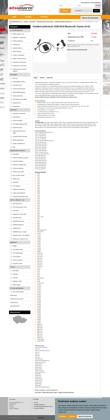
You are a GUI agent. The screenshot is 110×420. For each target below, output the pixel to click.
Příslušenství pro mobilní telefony (19, 70)
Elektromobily (16, 284)
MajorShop (41, 417)
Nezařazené (13, 295)
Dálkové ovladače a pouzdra (20, 157)
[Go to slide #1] (45, 66)
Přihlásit (98, 5)
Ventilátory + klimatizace (19, 62)
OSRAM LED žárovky (18, 221)
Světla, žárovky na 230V (16, 299)
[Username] (67, 5)
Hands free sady (17, 127)
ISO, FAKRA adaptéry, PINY (20, 124)
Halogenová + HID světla (19, 214)
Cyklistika (15, 274)
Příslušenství (16, 106)
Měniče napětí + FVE (18, 34)
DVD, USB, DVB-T (17, 85)
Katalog (26, 21)
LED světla (16, 210)
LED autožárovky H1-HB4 (20, 207)
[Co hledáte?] (83, 10)
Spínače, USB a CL (18, 48)
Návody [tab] (42, 77)
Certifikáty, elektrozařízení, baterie (43, 406)
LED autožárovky (17, 203)
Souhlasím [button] (62, 416)
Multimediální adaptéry (19, 92)
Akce (14, 17)
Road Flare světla (17, 263)
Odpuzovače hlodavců (19, 193)
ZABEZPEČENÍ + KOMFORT (17, 150)
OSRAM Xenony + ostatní (19, 232)
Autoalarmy (16, 154)
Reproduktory (16, 117)
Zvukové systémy (17, 260)
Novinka (28, 17)
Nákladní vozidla (17, 281)
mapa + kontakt (13, 408)
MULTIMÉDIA (13, 74)
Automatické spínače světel (20, 196)
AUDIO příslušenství (18, 140)
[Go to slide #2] (54, 66)
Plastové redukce (17, 120)
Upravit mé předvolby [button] (84, 416)
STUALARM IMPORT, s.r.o (16, 21)
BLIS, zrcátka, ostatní (18, 175)
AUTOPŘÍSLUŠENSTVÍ (16, 30)
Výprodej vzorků (14, 306)
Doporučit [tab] (50, 77)
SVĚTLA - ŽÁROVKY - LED (17, 200)
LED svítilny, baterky (18, 291)
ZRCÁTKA (15, 182)
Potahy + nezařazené (18, 55)
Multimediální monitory (19, 81)
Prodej (65, 11)
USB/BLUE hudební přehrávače (63, 21)
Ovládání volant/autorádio (20, 136)
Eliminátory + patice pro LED (20, 239)
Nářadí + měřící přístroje (19, 58)
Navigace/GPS (17, 103)
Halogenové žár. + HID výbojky (21, 235)
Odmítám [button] (72, 416)
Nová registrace (85, 2)
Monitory (15, 78)
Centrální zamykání (18, 161)
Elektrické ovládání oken (19, 164)
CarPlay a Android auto (19, 88)
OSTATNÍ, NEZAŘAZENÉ (16, 288)
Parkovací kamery (18, 96)
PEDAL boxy (16, 179)
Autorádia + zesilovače (19, 113)
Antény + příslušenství (19, 143)
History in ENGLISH (39, 408)
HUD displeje (16, 186)
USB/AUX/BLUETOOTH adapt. (45, 21)
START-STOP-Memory (19, 189)
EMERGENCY (13, 242)
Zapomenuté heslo (96, 2)
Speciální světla (17, 217)
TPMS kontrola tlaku (18, 171)
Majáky (15, 246)
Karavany (15, 277)
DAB (14, 147)
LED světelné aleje (18, 253)
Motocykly (15, 270)
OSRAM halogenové (18, 224)
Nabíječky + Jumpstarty (19, 37)
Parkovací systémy (18, 168)
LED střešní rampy (18, 249)
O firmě (36, 402)
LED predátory (17, 256)
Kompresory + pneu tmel (19, 65)
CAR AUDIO (32, 21)
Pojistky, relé (16, 44)
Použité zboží (14, 302)
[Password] (85, 5)
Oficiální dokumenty (39, 404)
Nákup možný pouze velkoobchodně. (77, 49)
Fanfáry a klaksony (18, 41)
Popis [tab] (35, 77)
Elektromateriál (17, 51)
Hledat (96, 10)
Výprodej (44, 17)
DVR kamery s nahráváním (20, 99)
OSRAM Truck (16, 228)
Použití (12, 267)
